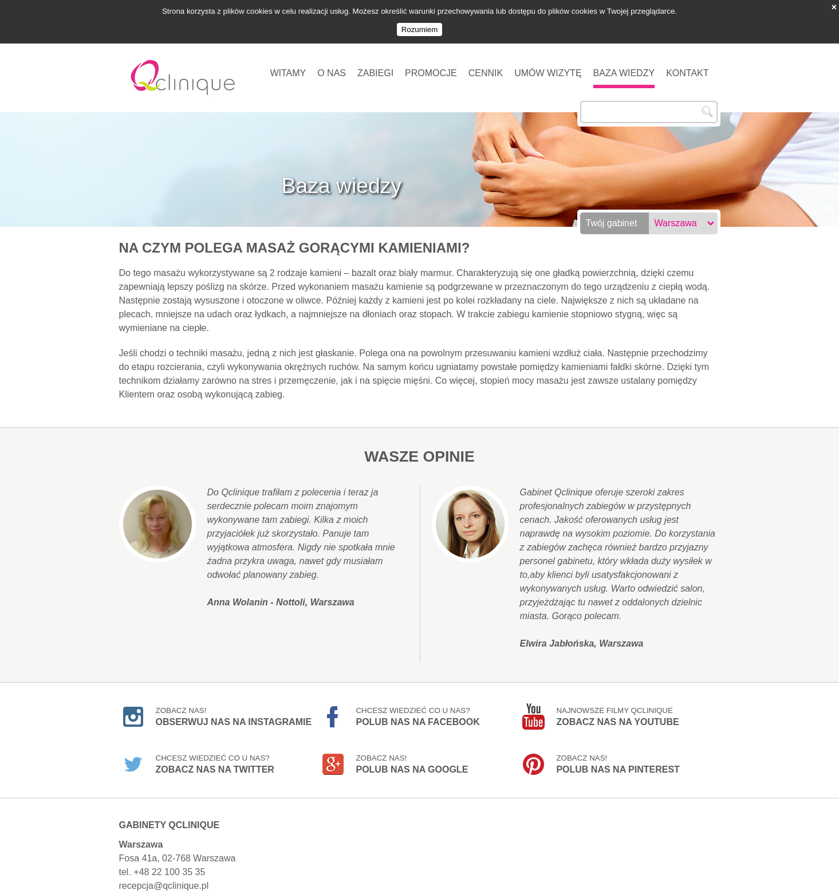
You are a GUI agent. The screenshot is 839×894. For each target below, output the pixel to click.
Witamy (288, 67)
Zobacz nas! (234, 710)
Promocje (431, 67)
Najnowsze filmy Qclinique (617, 710)
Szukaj (707, 106)
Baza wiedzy (624, 67)
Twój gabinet (611, 217)
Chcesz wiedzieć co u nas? (417, 710)
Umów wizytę (547, 67)
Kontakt (687, 67)
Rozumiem (419, 29)
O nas (331, 67)
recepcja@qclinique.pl (164, 880)
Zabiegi (375, 67)
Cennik (485, 67)
